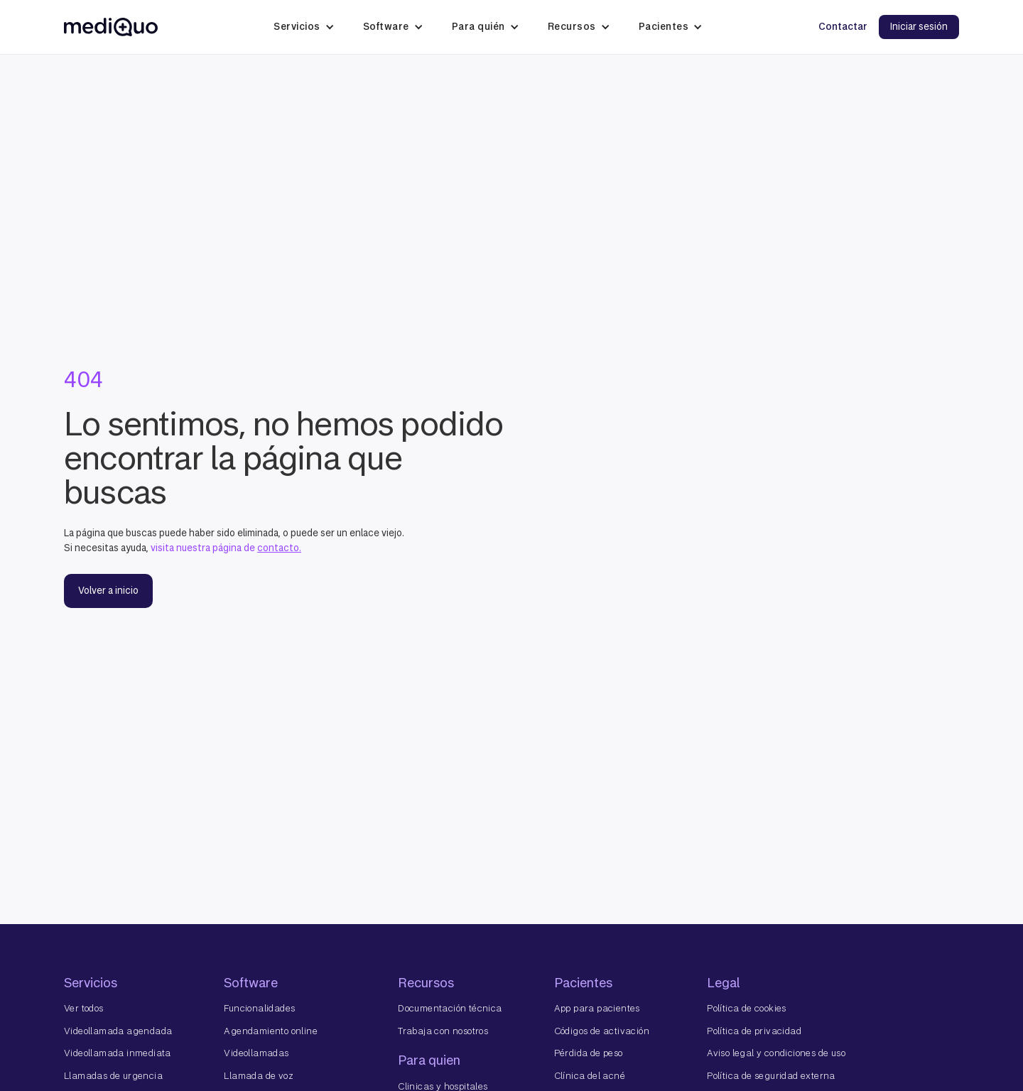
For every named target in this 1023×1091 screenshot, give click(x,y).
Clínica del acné (589, 1075)
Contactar (842, 27)
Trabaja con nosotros (443, 1031)
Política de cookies (746, 1008)
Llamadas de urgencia (113, 1075)
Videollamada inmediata (117, 1053)
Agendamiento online (271, 1031)
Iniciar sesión (919, 27)
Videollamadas (256, 1053)
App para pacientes (597, 1008)
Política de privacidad (754, 1031)
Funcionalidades (259, 1008)
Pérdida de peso (588, 1053)
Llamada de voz (258, 1075)
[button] (304, 27)
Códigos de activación (601, 1031)
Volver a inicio (108, 591)
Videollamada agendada (118, 1031)
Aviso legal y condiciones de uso (776, 1053)
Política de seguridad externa (771, 1075)
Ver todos (84, 1008)
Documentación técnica (450, 1008)
